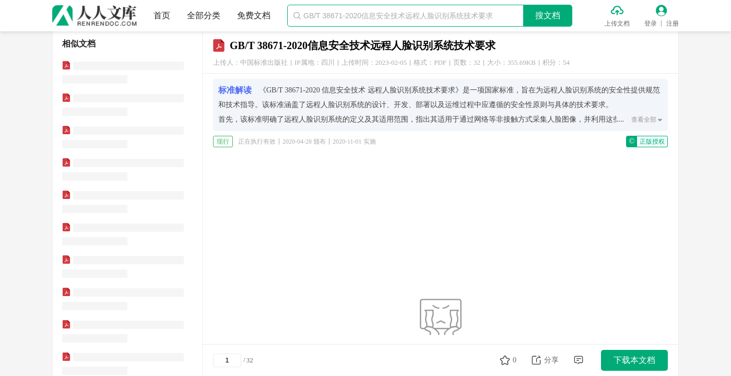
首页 (162, 15)
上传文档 (617, 23)
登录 (650, 23)
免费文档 (253, 15)
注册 (672, 23)
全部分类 (203, 15)
